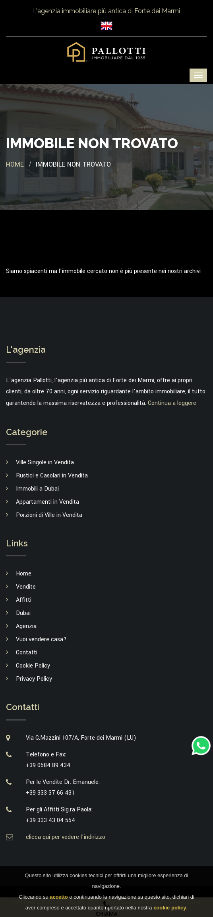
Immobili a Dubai (37, 489)
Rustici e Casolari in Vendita (52, 475)
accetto (59, 901)
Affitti (23, 600)
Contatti (26, 652)
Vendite (26, 587)
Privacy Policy (34, 679)
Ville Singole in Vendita (45, 462)
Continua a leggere (172, 403)
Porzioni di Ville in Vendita (49, 515)
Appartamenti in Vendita (47, 502)
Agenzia (26, 626)
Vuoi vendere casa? (41, 639)
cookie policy (169, 912)
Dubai (23, 613)
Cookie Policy (33, 666)
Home (15, 164)
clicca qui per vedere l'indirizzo (65, 837)
